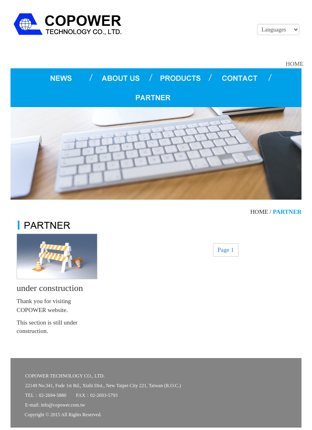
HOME (295, 64)
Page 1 (225, 250)
